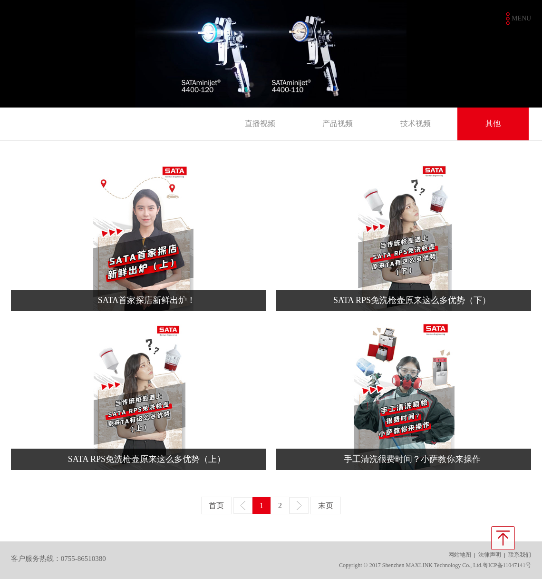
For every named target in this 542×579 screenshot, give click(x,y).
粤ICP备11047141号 (507, 565)
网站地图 (459, 554)
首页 (216, 505)
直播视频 (260, 123)
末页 (325, 505)
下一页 (299, 505)
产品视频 (337, 123)
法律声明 (489, 554)
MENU (521, 18)
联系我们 (519, 554)
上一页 (242, 505)
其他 (493, 123)
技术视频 (415, 123)
